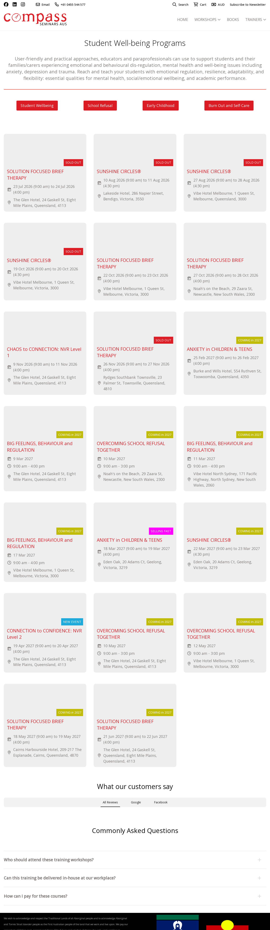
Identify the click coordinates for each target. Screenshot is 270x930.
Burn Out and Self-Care (229, 105)
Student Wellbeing (37, 105)
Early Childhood (160, 105)
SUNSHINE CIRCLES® (119, 171)
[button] (135, 830)
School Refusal (100, 105)
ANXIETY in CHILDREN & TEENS (219, 349)
